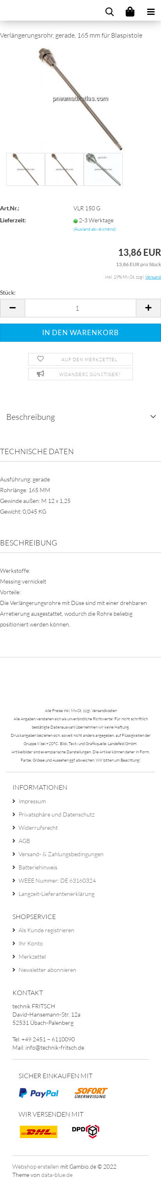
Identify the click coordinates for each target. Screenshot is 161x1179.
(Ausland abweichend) (94, 229)
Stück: (8, 292)
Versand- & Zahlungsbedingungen (61, 853)
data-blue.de (57, 1174)
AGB (24, 840)
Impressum (32, 801)
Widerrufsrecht (38, 827)
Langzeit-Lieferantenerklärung (57, 893)
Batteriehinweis (38, 867)
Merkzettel (32, 956)
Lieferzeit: (13, 220)
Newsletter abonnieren (47, 969)
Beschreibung (30, 417)
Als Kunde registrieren (46, 930)
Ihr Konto (31, 943)
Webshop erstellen (35, 1166)
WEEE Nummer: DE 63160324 (57, 880)
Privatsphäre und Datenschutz (57, 814)
